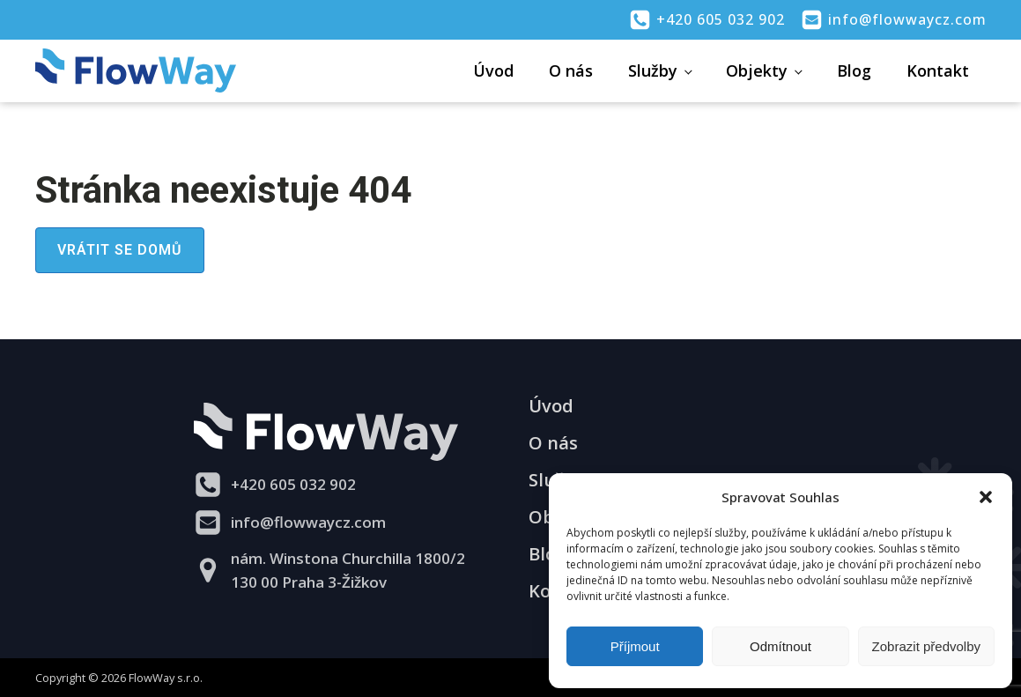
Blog (854, 70)
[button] (986, 497)
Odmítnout (780, 646)
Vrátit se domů (119, 249)
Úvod (493, 70)
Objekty (757, 70)
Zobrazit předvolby (926, 646)
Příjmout (635, 646)
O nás (571, 70)
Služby (652, 70)
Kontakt (937, 70)
